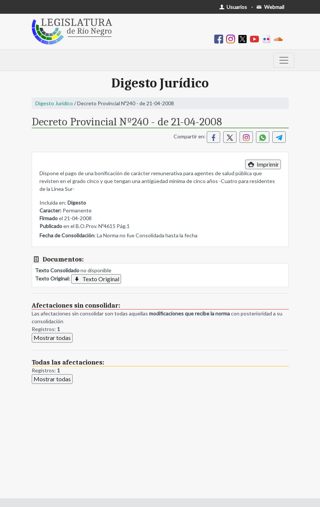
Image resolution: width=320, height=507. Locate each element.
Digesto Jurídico (54, 103)
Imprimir (263, 164)
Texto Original (96, 278)
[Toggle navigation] (283, 60)
